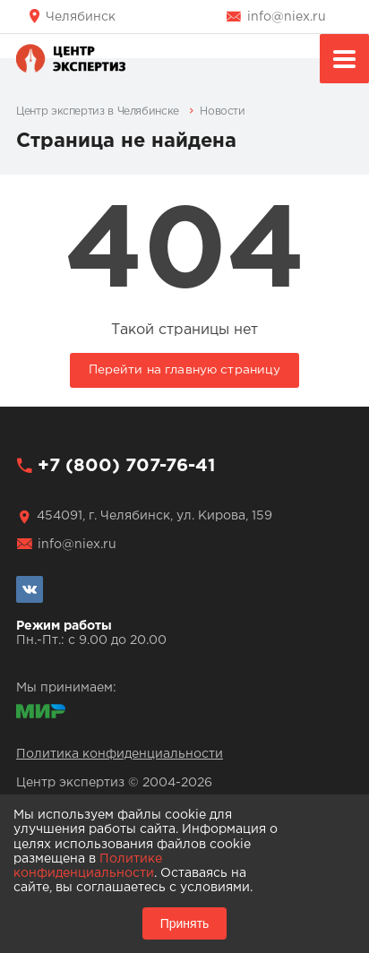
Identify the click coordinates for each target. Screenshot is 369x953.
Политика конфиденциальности (119, 754)
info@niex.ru (286, 17)
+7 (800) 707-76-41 (126, 466)
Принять (185, 923)
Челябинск (81, 17)
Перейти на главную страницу (185, 370)
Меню (344, 61)
